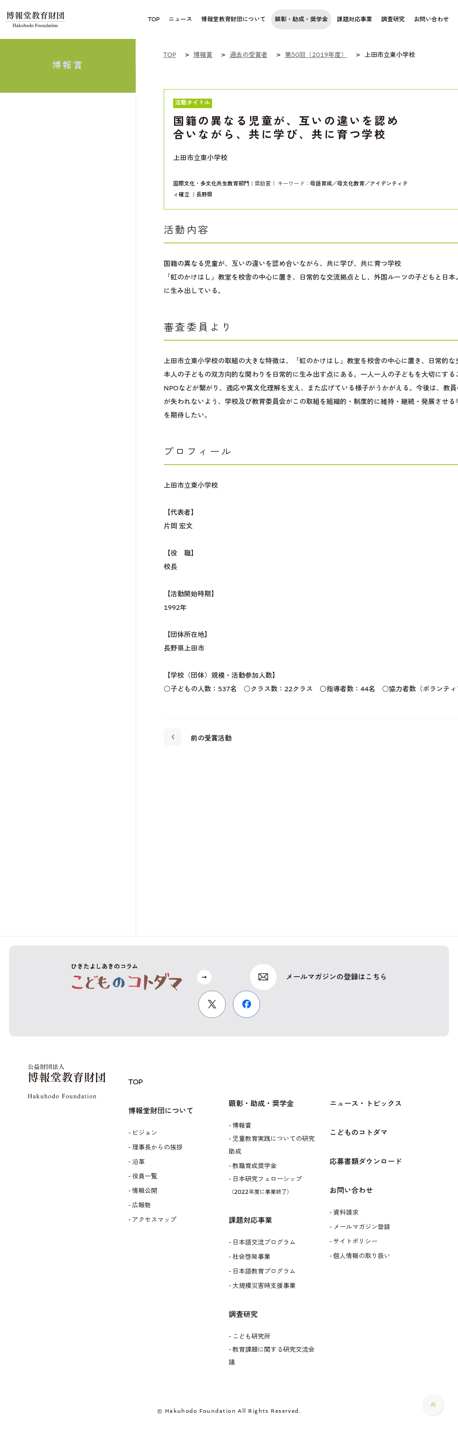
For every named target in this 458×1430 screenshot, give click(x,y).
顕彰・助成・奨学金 (261, 1103)
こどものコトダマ (358, 1132)
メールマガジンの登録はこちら (336, 977)
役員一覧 (144, 1176)
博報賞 (241, 1125)
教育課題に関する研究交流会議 (272, 1356)
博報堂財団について (161, 1111)
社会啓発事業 (251, 1257)
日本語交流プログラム (264, 1242)
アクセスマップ (154, 1220)
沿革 (138, 1162)
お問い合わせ (351, 1190)
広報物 (141, 1205)
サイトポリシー (355, 1241)
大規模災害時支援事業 (264, 1286)
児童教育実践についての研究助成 (272, 1145)
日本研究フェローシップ (265, 1185)
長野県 (204, 194)
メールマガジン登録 (361, 1227)
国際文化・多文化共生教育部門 (211, 183)
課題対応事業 (250, 1220)
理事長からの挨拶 (157, 1147)
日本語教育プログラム (264, 1271)
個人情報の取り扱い (361, 1256)
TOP (135, 1082)
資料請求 (346, 1212)
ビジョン (144, 1133)
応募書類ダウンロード (366, 1161)
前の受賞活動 (197, 736)
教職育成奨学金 (254, 1166)
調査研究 (243, 1314)
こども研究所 (251, 1336)
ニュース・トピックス (366, 1103)
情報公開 (144, 1191)
